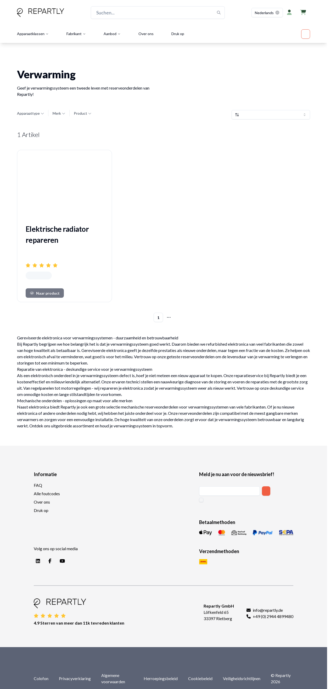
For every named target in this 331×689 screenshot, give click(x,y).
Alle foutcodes (47, 493)
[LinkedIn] (37, 561)
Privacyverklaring (75, 678)
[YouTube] (61, 561)
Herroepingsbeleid (161, 678)
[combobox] (267, 12)
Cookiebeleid (200, 678)
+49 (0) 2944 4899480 (273, 616)
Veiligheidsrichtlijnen (241, 678)
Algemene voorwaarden (113, 678)
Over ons (146, 33)
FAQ (38, 485)
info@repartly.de (268, 610)
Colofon (41, 678)
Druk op (177, 33)
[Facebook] (48, 561)
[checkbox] (201, 500)
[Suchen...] (158, 12)
